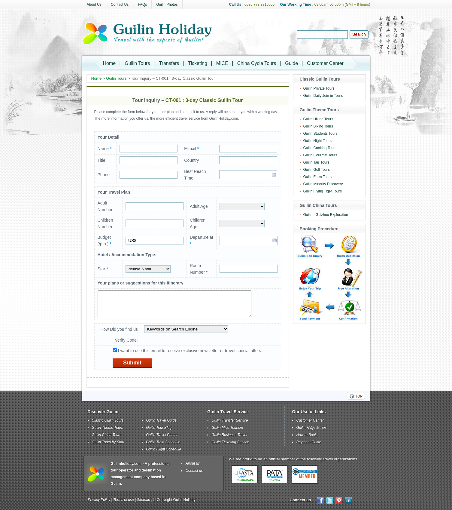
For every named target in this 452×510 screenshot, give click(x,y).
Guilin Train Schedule (163, 442)
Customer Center (325, 63)
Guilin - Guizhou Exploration (325, 215)
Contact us (194, 471)
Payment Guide (308, 442)
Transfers (169, 63)
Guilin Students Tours (320, 133)
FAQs (142, 4)
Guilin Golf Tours (316, 169)
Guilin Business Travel (229, 435)
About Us (94, 4)
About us (193, 463)
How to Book (306, 435)
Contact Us (120, 4)
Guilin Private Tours (319, 88)
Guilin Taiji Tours (316, 162)
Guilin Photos (166, 4)
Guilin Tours (137, 63)
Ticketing (197, 63)
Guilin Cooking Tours (320, 148)
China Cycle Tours (256, 63)
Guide (291, 63)
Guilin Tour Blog (158, 428)
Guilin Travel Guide (161, 420)
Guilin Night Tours (317, 141)
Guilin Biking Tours (318, 126)
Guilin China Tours (106, 435)
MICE (222, 63)
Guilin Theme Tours (107, 428)
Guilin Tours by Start (108, 442)
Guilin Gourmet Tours (320, 155)
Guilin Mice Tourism (227, 428)
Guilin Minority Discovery (323, 184)
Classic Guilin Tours (108, 420)
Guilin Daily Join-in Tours (323, 96)
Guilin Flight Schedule (163, 449)
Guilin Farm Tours (317, 177)
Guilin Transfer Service (229, 420)
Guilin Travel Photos (162, 435)
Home (109, 63)
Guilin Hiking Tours (318, 119)
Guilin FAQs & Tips (311, 428)
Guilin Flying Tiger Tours (322, 191)
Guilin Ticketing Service (230, 442)
